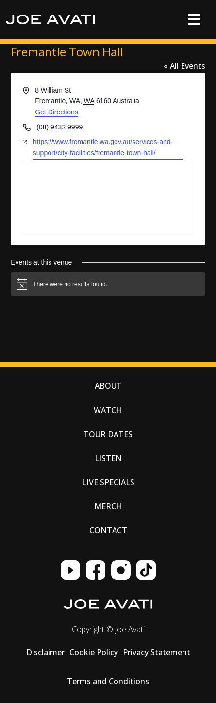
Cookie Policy (93, 652)
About (108, 386)
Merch (108, 506)
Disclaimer (45, 652)
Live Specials (108, 482)
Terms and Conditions (108, 681)
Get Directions (56, 112)
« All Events (184, 66)
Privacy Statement (156, 652)
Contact (108, 530)
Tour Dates (108, 434)
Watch (108, 410)
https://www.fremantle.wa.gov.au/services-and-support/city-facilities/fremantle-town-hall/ (103, 147)
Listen (108, 458)
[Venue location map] (108, 196)
